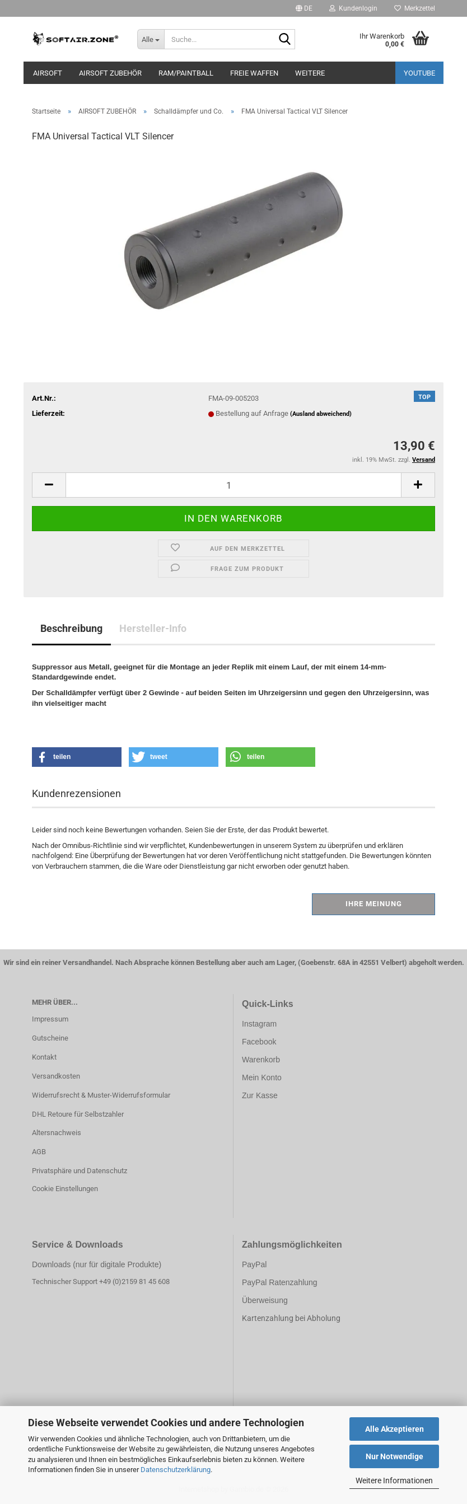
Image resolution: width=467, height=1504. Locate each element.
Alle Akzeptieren (394, 1429)
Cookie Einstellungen (65, 1188)
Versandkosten (56, 1076)
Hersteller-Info (152, 628)
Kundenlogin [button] (353, 8)
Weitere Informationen (394, 1480)
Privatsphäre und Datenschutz (79, 1170)
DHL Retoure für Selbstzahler (78, 1114)
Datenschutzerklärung (176, 1469)
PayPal (254, 1264)
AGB (39, 1151)
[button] (304, 8)
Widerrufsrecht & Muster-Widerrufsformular (101, 1095)
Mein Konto (262, 1077)
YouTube (419, 73)
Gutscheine (50, 1038)
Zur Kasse (260, 1095)
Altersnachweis (56, 1132)
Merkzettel (414, 8)
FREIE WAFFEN (254, 73)
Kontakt (44, 1057)
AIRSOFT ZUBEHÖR (110, 73)
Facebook (259, 1041)
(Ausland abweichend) (321, 414)
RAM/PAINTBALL (185, 73)
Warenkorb (261, 1059)
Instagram (259, 1023)
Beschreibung (71, 628)
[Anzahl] (233, 485)
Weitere (310, 73)
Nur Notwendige (394, 1456)
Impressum (50, 1019)
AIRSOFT (47, 73)
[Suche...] (150, 39)
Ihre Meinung (373, 903)
